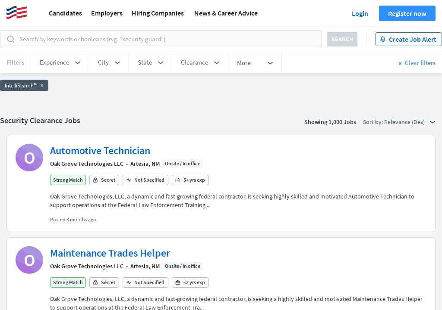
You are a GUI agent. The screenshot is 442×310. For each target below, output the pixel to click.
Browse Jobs (91, 304)
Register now (407, 13)
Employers (107, 13)
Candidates (65, 13)
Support (52, 304)
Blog (266, 304)
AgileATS (206, 304)
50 (271, 214)
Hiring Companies (158, 13)
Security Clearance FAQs (152, 304)
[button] (60, 62)
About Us (19, 304)
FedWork (239, 304)
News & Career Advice (226, 13)
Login (360, 13)
